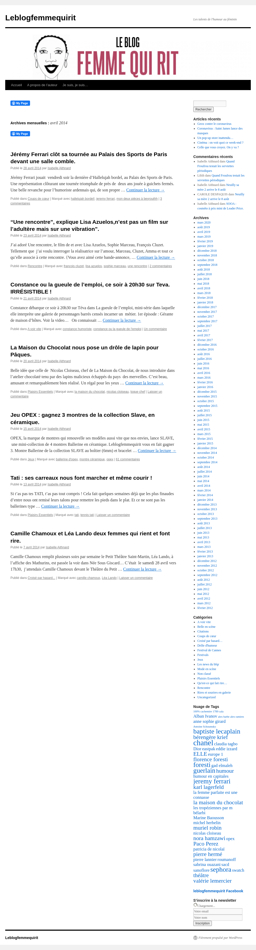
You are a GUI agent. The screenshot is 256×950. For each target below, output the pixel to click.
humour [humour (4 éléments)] (225, 771)
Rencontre (35, 266)
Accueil (16, 85)
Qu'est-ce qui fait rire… (212, 683)
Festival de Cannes (209, 650)
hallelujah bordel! (83, 199)
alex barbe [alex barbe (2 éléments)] (223, 716)
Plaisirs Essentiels (40, 392)
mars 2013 (204, 547)
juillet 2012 (204, 584)
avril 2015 (203, 429)
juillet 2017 (204, 326)
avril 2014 (203, 486)
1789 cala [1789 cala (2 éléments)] (218, 711)
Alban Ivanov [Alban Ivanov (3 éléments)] (205, 716)
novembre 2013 (207, 509)
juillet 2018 (204, 274)
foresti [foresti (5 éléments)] (202, 765)
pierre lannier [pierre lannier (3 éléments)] (205, 859)
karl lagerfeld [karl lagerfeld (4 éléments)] (208, 787)
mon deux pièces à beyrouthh (137, 199)
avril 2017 (203, 335)
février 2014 (205, 495)
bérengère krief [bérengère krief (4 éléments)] (210, 737)
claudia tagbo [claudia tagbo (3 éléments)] (226, 743)
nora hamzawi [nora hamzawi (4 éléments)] (209, 838)
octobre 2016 (205, 349)
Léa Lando (109, 578)
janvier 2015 (205, 443)
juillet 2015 (204, 415)
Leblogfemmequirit (40, 17)
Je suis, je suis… (75, 85)
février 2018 (205, 298)
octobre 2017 (205, 316)
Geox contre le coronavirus (214, 124)
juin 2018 (203, 279)
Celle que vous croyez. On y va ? (218, 147)
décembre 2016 (207, 345)
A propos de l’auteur (42, 85)
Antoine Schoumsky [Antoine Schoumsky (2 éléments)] (204, 726)
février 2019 (205, 241)
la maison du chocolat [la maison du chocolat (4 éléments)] (218, 802)
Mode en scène (206, 669)
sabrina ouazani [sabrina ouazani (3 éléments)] (206, 864)
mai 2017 (203, 330)
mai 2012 (203, 594)
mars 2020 (204, 222)
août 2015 (203, 410)
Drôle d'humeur (207, 645)
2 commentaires (161, 266)
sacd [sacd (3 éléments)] (225, 864)
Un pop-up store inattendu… (215, 138)
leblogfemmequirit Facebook (218, 891)
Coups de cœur (38, 199)
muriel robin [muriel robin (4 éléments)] (207, 828)
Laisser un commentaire (113, 515)
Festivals (203, 655)
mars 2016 (204, 377)
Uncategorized (206, 697)
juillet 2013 (204, 528)
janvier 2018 (205, 302)
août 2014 (203, 467)
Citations (203, 631)
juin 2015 (203, 420)
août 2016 (203, 354)
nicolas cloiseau (118, 392)
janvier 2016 (205, 387)
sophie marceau (115, 266)
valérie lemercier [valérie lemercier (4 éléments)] (212, 881)
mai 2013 (203, 537)
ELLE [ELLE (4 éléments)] (200, 754)
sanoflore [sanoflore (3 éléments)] (201, 870)
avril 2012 (203, 598)
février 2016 (205, 382)
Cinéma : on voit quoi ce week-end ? (220, 142)
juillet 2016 (204, 359)
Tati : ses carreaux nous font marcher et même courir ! (81, 478)
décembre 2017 (207, 307)
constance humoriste (77, 329)
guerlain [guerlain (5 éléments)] (204, 770)
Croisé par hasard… (210, 641)
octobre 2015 (205, 401)
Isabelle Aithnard (59, 168)
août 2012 (203, 580)
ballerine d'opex (67, 459)
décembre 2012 (207, 561)
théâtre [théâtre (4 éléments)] (201, 875)
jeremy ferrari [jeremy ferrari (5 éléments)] (212, 781)
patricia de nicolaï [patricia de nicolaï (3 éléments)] (209, 849)
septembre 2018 (207, 265)
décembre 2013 (207, 504)
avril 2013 (203, 542)
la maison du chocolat (89, 392)
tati (76, 515)
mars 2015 (204, 434)
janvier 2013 (205, 556)
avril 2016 (203, 373)
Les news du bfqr (208, 664)
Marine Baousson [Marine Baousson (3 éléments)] (208, 817)
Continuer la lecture (145, 190)
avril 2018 (203, 288)
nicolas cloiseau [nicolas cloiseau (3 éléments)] (207, 833)
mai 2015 (203, 424)
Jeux (31, 459)
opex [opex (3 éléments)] (230, 838)
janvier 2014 (205, 500)
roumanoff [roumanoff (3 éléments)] (227, 859)
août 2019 (203, 227)
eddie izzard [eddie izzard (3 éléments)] (226, 748)
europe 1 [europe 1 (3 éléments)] (215, 754)
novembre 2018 (207, 255)
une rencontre (137, 266)
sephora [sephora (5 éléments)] (220, 869)
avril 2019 (203, 232)
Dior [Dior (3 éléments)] (197, 748)
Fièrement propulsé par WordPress (220, 938)
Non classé (204, 674)
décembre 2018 (207, 251)
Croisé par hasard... (41, 578)
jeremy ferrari (105, 199)
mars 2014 (204, 490)
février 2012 (205, 608)
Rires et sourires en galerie (214, 692)
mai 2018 (203, 283)
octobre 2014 (205, 457)
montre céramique (92, 459)
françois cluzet (74, 266)
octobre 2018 (205, 260)
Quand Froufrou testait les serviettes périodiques (216, 166)
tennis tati (87, 515)
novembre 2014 (207, 453)
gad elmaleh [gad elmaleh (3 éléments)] (221, 765)
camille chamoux (88, 578)
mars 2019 (204, 236)
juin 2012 (203, 589)
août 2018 (203, 269)
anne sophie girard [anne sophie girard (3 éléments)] (209, 721)
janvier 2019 (205, 246)
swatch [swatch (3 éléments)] (238, 870)
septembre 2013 (207, 518)
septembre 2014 (207, 462)
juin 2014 (203, 476)
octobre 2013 (205, 514)
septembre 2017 (207, 321)
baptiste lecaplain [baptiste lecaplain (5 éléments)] (216, 731)
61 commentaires (128, 459)
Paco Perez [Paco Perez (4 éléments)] (205, 844)
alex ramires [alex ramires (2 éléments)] (237, 716)
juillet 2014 (204, 471)
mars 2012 (204, 603)
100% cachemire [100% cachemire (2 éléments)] (202, 711)
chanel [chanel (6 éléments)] (203, 742)
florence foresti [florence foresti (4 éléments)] (210, 759)
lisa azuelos (93, 266)
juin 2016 (203, 363)
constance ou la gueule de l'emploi (117, 329)
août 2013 (203, 523)
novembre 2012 (207, 565)
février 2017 (205, 340)
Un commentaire (155, 329)
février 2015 (205, 439)
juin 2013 (203, 533)
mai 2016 (203, 368)
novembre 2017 (207, 312)
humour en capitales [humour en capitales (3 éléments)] (211, 776)
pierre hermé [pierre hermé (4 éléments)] (207, 854)
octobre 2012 (205, 570)
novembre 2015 (207, 396)
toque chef (137, 392)
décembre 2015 (207, 392)
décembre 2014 (207, 448)
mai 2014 (203, 481)
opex (110, 459)
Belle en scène (206, 627)
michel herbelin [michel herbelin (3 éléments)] (206, 822)
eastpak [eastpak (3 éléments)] (208, 748)
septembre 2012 (207, 575)
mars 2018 (204, 293)
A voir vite (34, 329)
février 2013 (205, 551)
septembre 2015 (207, 406)
